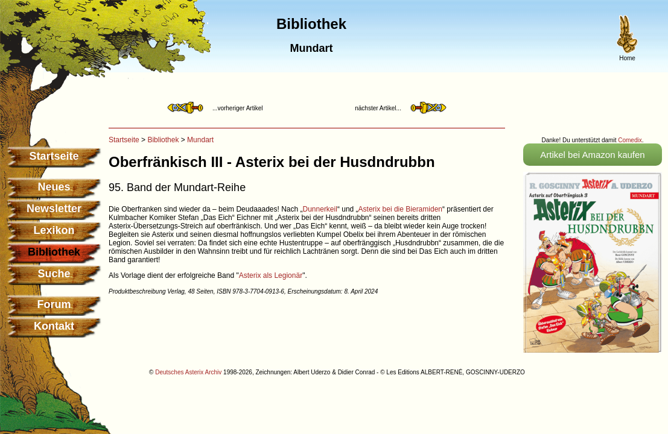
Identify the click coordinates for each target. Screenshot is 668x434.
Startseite (53, 156)
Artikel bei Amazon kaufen (592, 154)
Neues (53, 187)
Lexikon (53, 230)
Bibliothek (163, 140)
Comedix (629, 140)
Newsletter (54, 209)
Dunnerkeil (320, 209)
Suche (53, 274)
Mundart (200, 140)
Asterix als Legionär (270, 275)
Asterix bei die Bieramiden (400, 209)
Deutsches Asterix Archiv (188, 372)
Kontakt (54, 326)
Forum (54, 304)
